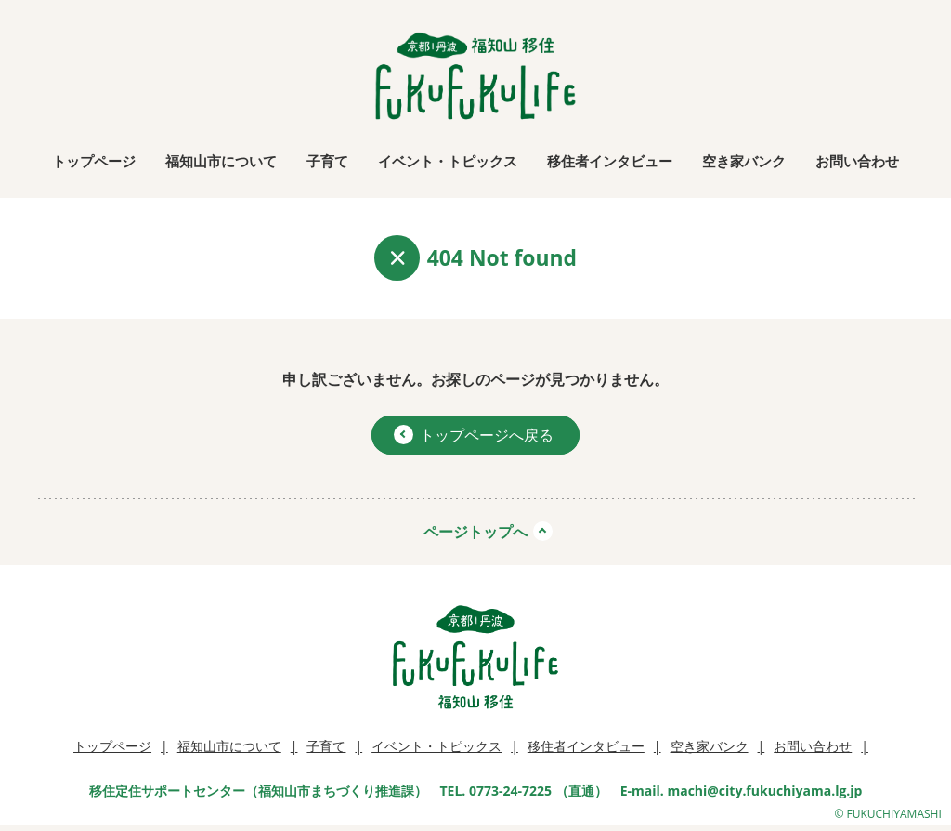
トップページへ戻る (474, 435)
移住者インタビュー (609, 161)
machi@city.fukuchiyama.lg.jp (764, 790)
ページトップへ (475, 531)
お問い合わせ (857, 161)
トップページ (94, 161)
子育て (327, 161)
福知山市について (221, 161)
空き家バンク (744, 161)
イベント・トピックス (447, 161)
